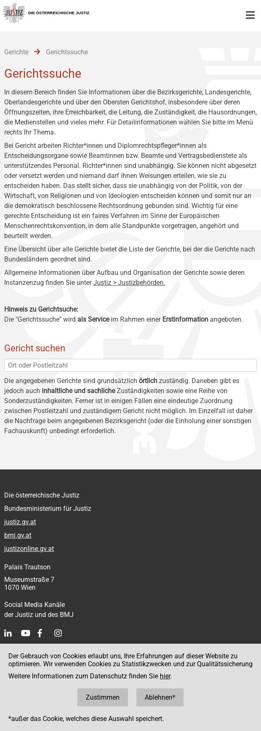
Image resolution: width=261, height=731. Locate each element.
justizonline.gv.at (29, 549)
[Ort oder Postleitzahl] (130, 365)
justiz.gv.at (20, 522)
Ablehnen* (160, 697)
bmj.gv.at (17, 535)
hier (165, 676)
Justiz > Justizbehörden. (129, 283)
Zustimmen (103, 697)
